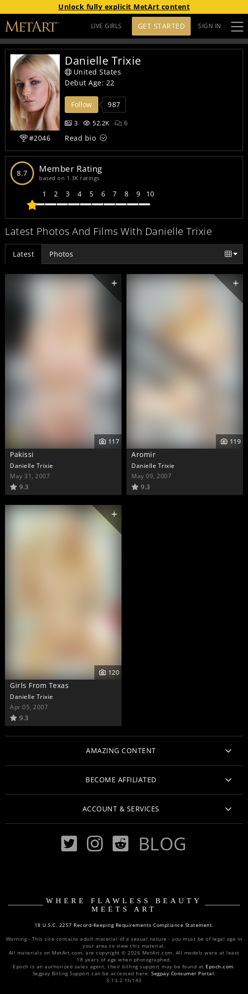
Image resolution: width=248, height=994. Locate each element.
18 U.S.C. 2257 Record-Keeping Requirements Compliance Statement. (124, 925)
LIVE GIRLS (106, 26)
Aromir (143, 454)
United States (93, 71)
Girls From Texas (39, 685)
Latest (23, 254)
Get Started (161, 26)
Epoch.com (220, 966)
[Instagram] (95, 843)
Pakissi (22, 454)
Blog (162, 843)
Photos (61, 254)
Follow (81, 104)
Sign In (209, 26)
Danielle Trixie (31, 465)
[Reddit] (120, 843)
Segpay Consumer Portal (182, 973)
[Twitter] (69, 843)
